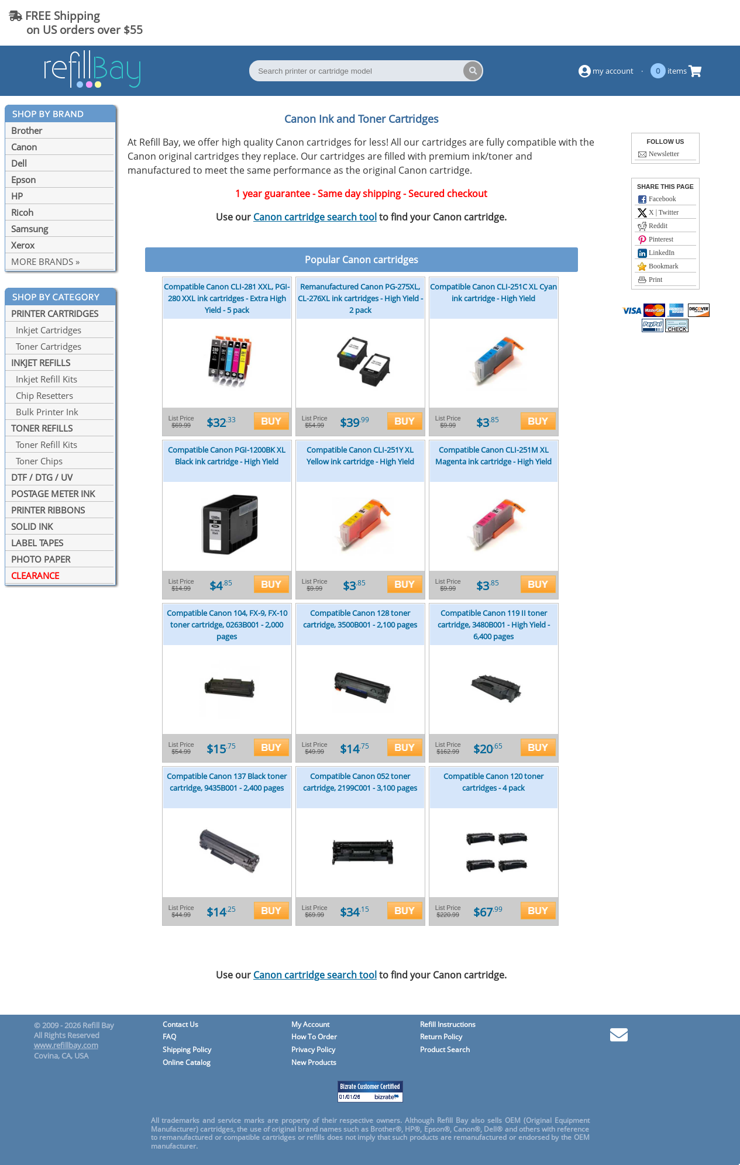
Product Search (445, 1050)
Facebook (657, 199)
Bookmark (658, 266)
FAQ (169, 1037)
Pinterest (655, 239)
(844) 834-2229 (683, 22)
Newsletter (658, 154)
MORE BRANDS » (45, 261)
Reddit (652, 226)
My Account (310, 1025)
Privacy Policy (313, 1050)
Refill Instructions (448, 1025)
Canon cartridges (380, 259)
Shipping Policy (187, 1050)
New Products (313, 1063)
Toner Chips (37, 461)
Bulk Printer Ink (44, 412)
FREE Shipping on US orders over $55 (76, 22)
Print (650, 280)
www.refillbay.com (66, 1045)
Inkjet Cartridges (46, 330)
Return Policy (441, 1037)
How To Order (314, 1037)
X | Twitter (658, 213)
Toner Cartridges (46, 346)
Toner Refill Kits (44, 444)
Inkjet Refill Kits (44, 379)
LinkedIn (656, 253)
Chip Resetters (42, 395)
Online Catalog (187, 1063)
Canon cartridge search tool (315, 217)
